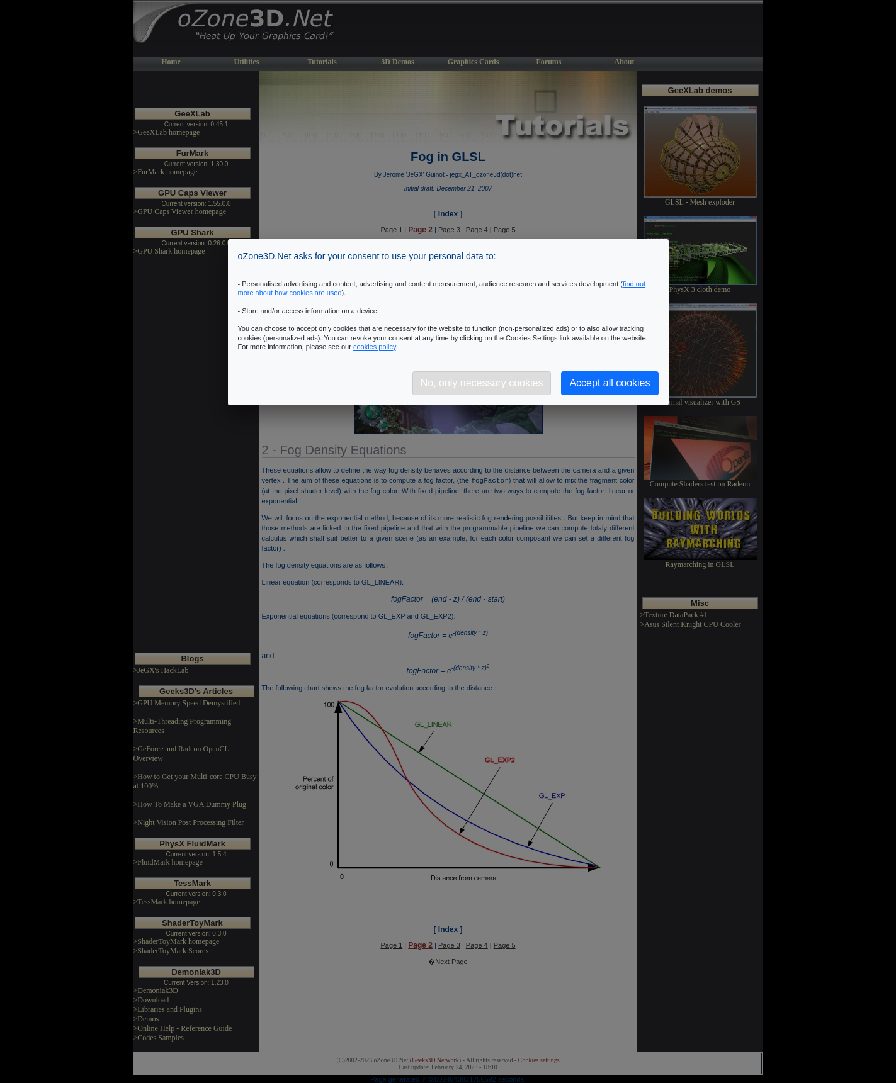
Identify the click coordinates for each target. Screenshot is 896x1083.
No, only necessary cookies (482, 383)
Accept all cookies (609, 383)
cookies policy (374, 347)
